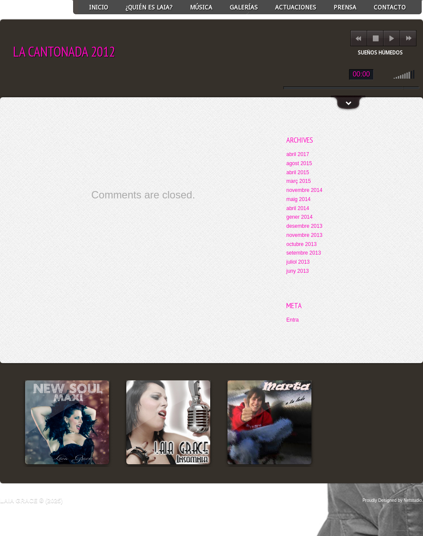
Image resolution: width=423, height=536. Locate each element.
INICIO (98, 7)
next (408, 38)
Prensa (344, 7)
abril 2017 (297, 154)
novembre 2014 (304, 190)
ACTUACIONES (295, 7)
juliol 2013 (298, 262)
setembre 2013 (303, 253)
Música (201, 7)
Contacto (390, 7)
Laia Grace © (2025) (31, 500)
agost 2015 (299, 163)
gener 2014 (299, 217)
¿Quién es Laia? (149, 7)
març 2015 (298, 181)
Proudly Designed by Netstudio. (392, 500)
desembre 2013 (304, 226)
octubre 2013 (301, 244)
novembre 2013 (304, 235)
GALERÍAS (244, 7)
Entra (292, 320)
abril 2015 (297, 172)
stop (375, 38)
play (391, 38)
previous (358, 38)
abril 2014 (297, 208)
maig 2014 (298, 199)
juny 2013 (297, 271)
